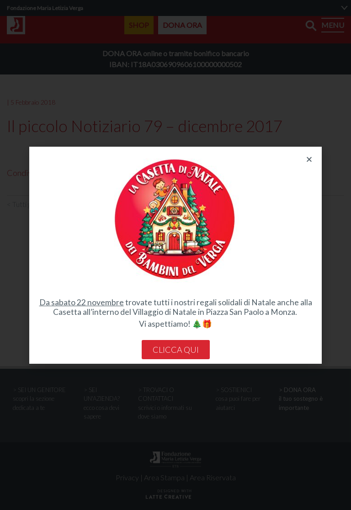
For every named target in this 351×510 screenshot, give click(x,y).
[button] (309, 159)
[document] (175, 255)
